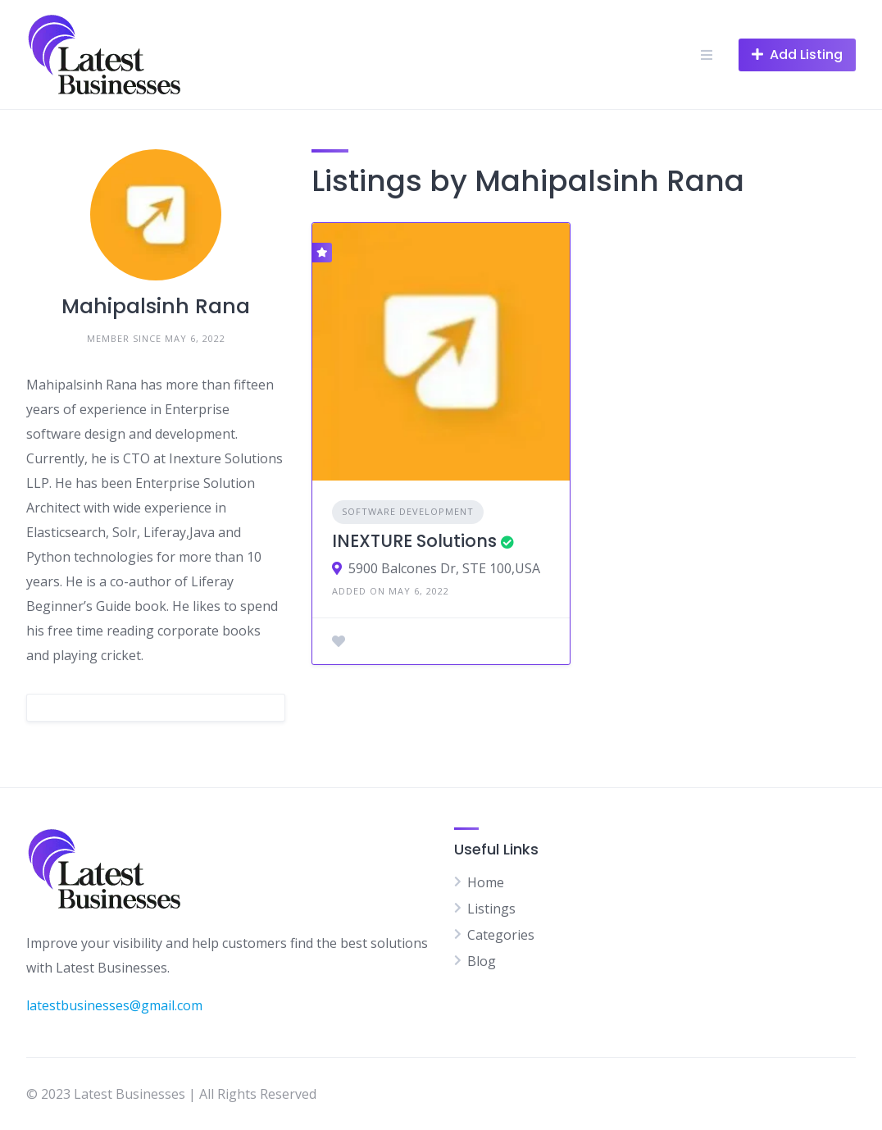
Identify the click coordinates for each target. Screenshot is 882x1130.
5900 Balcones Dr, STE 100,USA (444, 568)
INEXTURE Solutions (414, 541)
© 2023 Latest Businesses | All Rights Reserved (171, 1094)
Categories (500, 935)
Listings (491, 909)
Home (485, 882)
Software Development (408, 511)
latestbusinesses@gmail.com (114, 1005)
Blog (481, 961)
